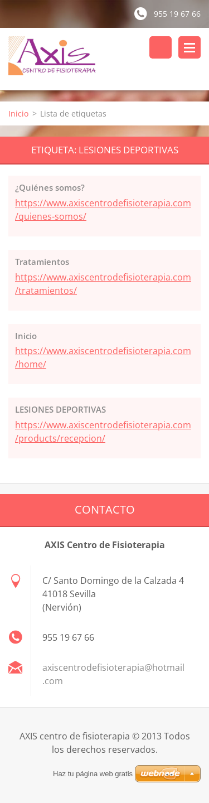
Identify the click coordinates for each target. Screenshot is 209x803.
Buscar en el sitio (160, 47)
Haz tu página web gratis (93, 774)
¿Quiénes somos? (50, 187)
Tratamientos (42, 261)
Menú (189, 47)
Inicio (18, 113)
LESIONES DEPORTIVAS (60, 409)
